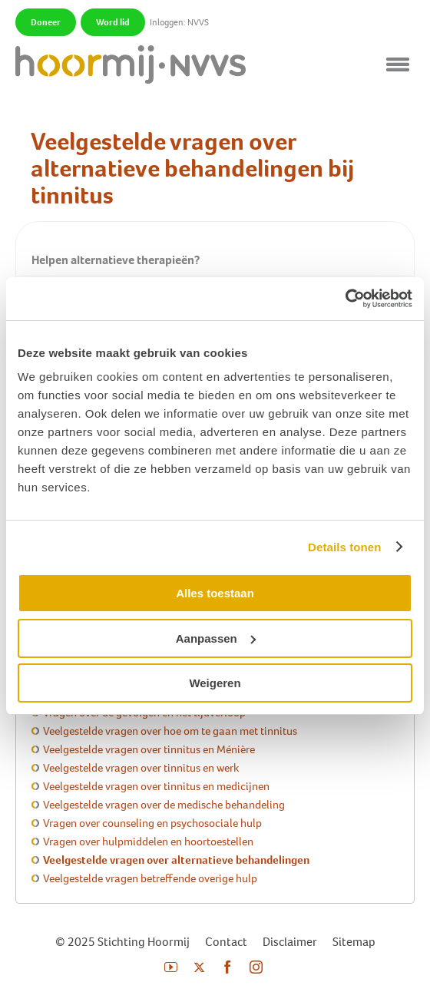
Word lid (113, 22)
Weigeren (214, 682)
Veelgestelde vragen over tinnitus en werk (141, 767)
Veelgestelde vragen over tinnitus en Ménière (149, 749)
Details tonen (344, 547)
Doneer (46, 22)
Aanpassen (216, 638)
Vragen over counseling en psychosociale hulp (152, 823)
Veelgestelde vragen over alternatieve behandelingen (176, 860)
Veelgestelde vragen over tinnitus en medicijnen (156, 786)
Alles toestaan (215, 593)
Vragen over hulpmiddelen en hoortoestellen (148, 841)
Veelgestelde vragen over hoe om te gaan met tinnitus (170, 731)
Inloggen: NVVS (179, 22)
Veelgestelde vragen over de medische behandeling (164, 804)
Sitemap (353, 942)
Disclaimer (290, 942)
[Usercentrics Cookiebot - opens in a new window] (345, 299)
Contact (226, 942)
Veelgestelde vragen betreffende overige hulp (150, 878)
